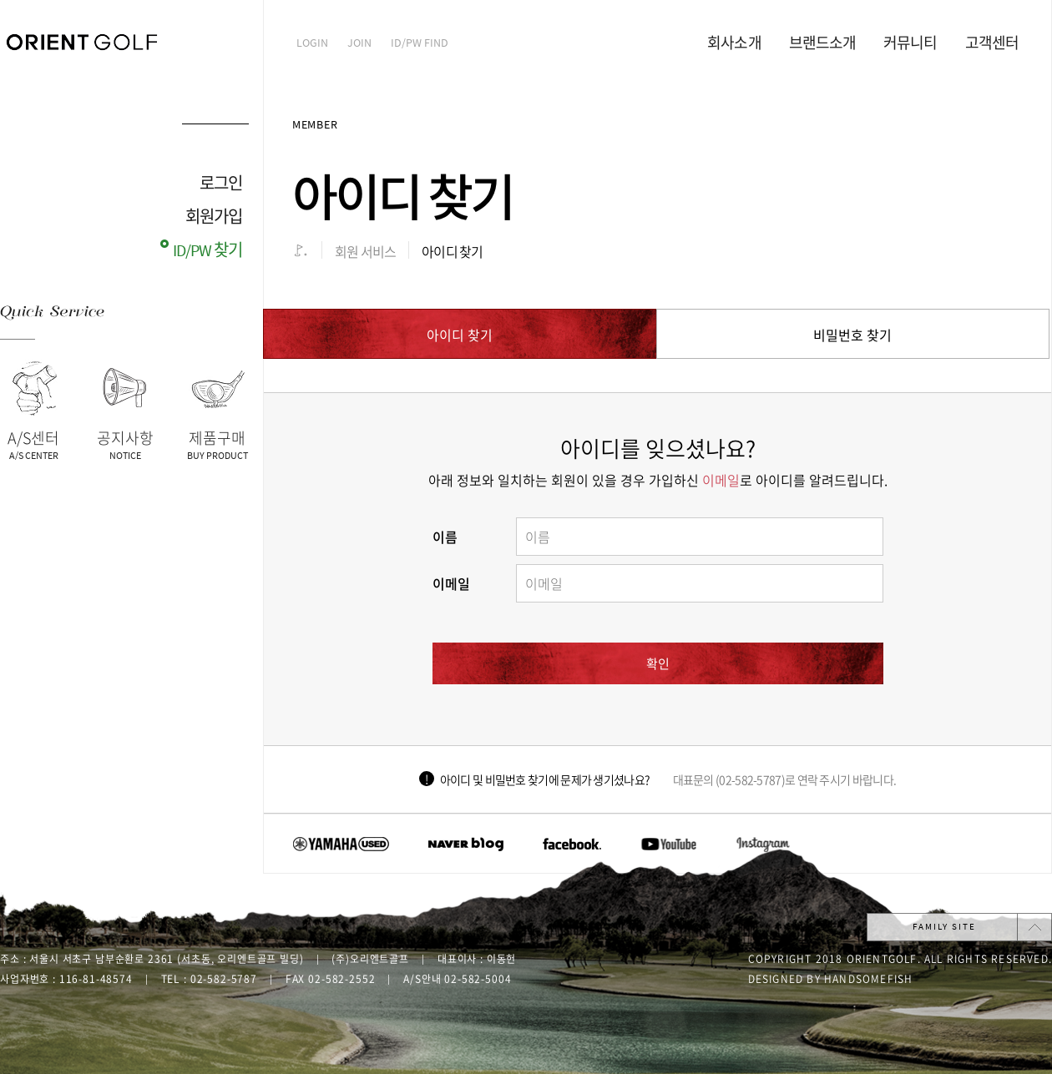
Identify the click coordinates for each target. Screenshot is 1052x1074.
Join (359, 43)
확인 (658, 663)
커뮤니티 (910, 43)
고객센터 (992, 43)
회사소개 (734, 43)
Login (312, 43)
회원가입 (213, 217)
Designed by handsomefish (830, 978)
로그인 (221, 184)
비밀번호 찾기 (852, 335)
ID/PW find (419, 43)
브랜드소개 (823, 43)
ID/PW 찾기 (207, 251)
